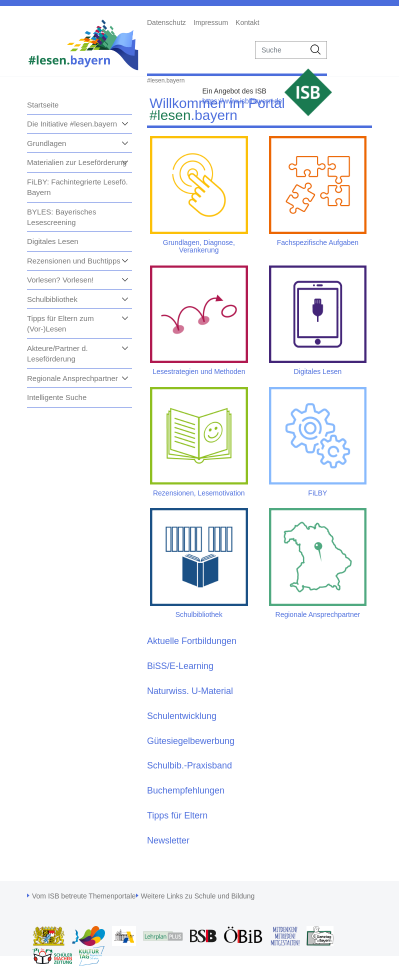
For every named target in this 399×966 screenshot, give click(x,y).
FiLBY (317, 493)
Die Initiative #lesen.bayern (72, 124)
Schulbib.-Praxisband (189, 765)
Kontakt (247, 22)
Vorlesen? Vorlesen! (60, 280)
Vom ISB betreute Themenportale (84, 896)
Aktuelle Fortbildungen (191, 641)
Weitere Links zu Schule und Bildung (198, 896)
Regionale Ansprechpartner (72, 378)
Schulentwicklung (181, 716)
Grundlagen (46, 143)
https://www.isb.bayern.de (242, 101)
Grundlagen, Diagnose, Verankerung (199, 246)
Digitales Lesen (52, 241)
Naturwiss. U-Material (190, 691)
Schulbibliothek (52, 299)
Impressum (211, 22)
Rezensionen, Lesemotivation (199, 493)
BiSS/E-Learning (180, 666)
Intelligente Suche (56, 397)
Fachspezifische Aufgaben (317, 242)
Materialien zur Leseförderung (76, 162)
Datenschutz (166, 22)
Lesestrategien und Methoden (198, 372)
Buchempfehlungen (185, 791)
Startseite (42, 104)
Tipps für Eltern (177, 815)
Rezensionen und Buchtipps (73, 260)
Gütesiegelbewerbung (190, 741)
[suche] (280, 50)
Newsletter (168, 841)
